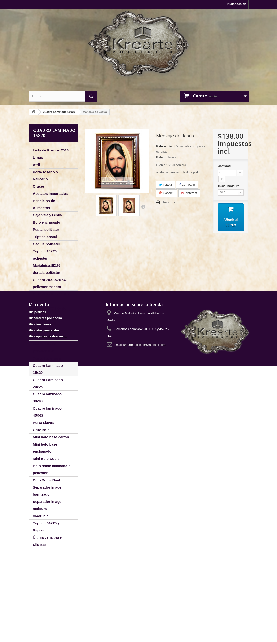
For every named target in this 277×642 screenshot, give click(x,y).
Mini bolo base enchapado (45, 447)
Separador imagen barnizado (48, 490)
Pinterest (189, 193)
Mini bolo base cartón (51, 437)
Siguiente (143, 206)
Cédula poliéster (46, 244)
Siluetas (40, 545)
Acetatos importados (50, 193)
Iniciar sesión (236, 4)
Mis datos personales (44, 606)
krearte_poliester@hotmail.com (144, 620)
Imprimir (169, 202)
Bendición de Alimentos (44, 204)
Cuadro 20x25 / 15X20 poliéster (51, 297)
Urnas (38, 157)
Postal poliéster (46, 229)
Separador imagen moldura (48, 505)
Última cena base (47, 537)
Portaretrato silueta (49, 337)
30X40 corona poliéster (44, 326)
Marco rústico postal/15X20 (44, 347)
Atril (36, 165)
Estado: (161, 157)
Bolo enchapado (46, 222)
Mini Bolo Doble (46, 459)
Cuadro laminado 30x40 (47, 397)
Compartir (187, 184)
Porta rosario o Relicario (45, 175)
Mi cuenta (39, 580)
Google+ (166, 193)
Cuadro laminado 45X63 (47, 411)
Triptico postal (45, 237)
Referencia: (164, 146)
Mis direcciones (40, 600)
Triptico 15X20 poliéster (45, 254)
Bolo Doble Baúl (46, 480)
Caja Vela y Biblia (47, 215)
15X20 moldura (229, 186)
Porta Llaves (43, 423)
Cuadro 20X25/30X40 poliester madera (50, 283)
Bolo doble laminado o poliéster (52, 469)
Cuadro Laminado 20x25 (48, 383)
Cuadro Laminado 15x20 (48, 369)
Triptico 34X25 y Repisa (46, 526)
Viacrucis (40, 516)
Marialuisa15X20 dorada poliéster (46, 268)
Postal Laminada (47, 358)
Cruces (39, 186)
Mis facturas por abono (45, 594)
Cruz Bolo (41, 430)
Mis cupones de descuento (48, 612)
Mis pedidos (37, 588)
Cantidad (224, 166)
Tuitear (165, 184)
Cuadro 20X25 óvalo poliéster (49, 311)
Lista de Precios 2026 (51, 150)
